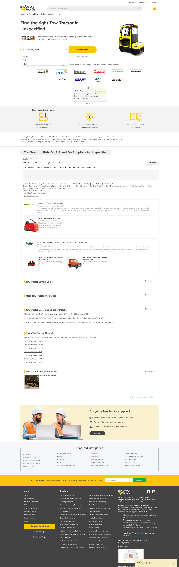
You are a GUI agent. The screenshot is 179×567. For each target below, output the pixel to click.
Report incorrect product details (141, 397)
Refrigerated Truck (97, 463)
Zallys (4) (63, 167)
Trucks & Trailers (94, 528)
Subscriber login (39, 537)
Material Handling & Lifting (45, 163)
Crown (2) (38, 167)
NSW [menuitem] (25, 56)
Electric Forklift (28, 466)
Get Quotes (82, 49)
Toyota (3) (47, 167)
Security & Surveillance (96, 518)
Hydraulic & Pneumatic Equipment (71, 531)
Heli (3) (55, 167)
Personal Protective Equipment (98, 515)
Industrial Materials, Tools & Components (73, 534)
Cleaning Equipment (66, 502)
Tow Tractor (63, 163)
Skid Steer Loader (131, 454)
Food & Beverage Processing (69, 525)
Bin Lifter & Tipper (66, 186)
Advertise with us (29, 515)
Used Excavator (130, 460)
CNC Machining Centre (31, 463)
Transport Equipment (95, 525)
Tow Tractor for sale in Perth (33, 352)
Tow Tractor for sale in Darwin (33, 362)
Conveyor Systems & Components (71, 508)
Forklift (59, 463)
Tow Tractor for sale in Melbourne (35, 348)
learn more (97, 433)
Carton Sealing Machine (31, 460)
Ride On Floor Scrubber (99, 466)
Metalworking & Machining (97, 502)
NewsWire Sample (30, 511)
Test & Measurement (95, 521)
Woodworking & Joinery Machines (99, 541)
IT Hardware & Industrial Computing (71, 541)
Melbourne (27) (65, 184)
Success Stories (29, 518)
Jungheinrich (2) (74, 167)
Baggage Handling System (48, 186)
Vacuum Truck (130, 463)
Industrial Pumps (65, 538)
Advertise (153, 2)
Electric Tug (72, 188)
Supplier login (39, 532)
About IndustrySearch (31, 502)
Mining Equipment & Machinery (99, 505)
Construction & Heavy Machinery (70, 505)
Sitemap (26, 521)
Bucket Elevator (81, 186)
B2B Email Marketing (30, 508)
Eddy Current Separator (56, 188)
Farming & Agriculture (67, 521)
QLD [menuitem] (25, 64)
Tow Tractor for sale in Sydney (33, 341)
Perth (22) (76, 184)
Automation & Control (67, 495)
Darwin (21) (109, 184)
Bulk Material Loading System (116, 186)
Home (26, 495)
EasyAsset (140, 533)
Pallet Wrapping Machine (66, 466)
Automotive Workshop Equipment (71, 498)
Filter (152, 163)
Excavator (60, 457)
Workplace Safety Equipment (98, 547)
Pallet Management (95, 511)
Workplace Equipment (96, 544)
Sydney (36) (41, 184)
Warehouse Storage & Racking (98, 531)
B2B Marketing (29, 505)
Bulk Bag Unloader (96, 186)
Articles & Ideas (29, 498)
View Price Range (82, 56)
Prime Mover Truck (97, 460)
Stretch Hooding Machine (134, 457)
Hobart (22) (87, 184)
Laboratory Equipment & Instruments (72, 547)
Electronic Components (67, 518)
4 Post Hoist (27, 454)
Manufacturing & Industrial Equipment (101, 495)
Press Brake (95, 457)
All (94, 167)
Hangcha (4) (86, 167)
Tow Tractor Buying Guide (33, 190)
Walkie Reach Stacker (132, 466)
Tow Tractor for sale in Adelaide (34, 359)
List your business (39, 526)
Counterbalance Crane (137, 186)
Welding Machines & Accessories (99, 538)
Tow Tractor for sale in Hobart (33, 355)
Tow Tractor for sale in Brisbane (34, 345)
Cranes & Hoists (65, 511)
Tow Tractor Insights (31, 196)
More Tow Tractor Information (34, 193)
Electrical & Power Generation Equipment (73, 515)
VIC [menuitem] (25, 60)
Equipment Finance (64, 454)
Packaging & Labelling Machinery (99, 508)
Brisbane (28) (52, 184)
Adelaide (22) (98, 184)
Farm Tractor (61, 460)
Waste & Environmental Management (100, 534)
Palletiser (94, 454)
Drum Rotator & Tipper (37, 188)
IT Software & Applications (68, 544)
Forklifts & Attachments (67, 528)
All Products (27, 163)
